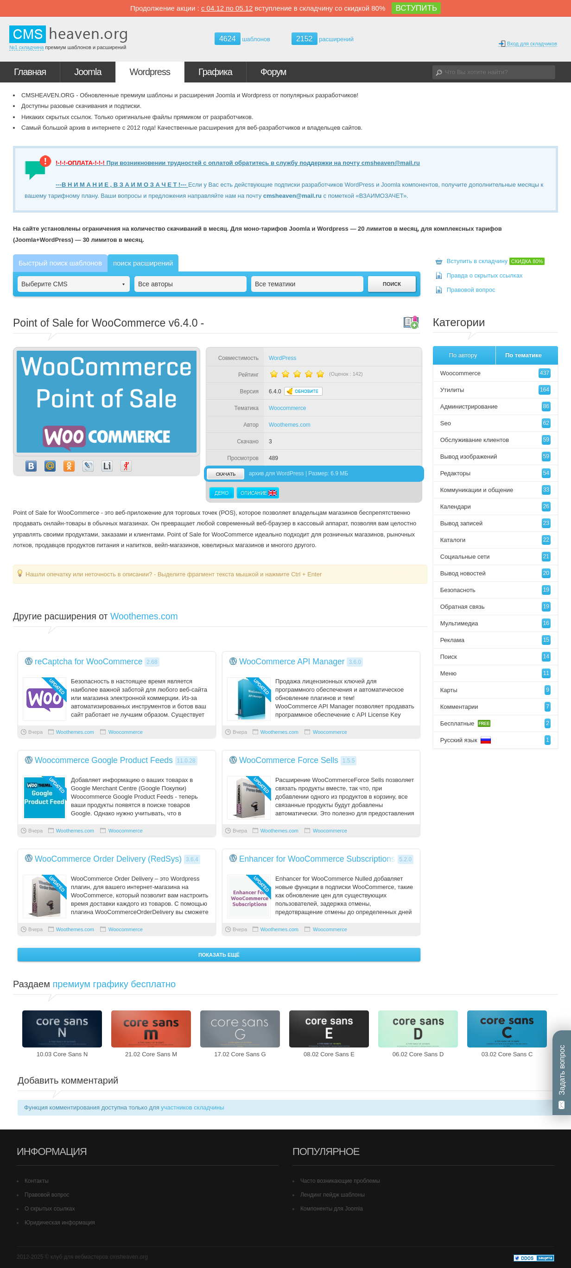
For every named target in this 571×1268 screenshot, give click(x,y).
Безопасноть (495, 590)
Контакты (37, 1181)
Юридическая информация (60, 1222)
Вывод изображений (495, 456)
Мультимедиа (495, 623)
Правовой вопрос (471, 289)
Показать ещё (219, 955)
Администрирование (495, 406)
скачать (225, 473)
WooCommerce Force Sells (288, 760)
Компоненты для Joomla (331, 1208)
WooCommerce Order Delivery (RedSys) (108, 859)
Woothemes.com (290, 425)
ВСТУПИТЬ (416, 8)
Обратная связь (495, 607)
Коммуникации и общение (495, 490)
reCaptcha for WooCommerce (89, 661)
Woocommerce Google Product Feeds (104, 760)
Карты (495, 690)
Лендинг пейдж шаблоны (332, 1195)
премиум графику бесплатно (114, 984)
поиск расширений (143, 263)
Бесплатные (495, 723)
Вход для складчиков (527, 44)
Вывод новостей (495, 573)
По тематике (523, 355)
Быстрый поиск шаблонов (60, 263)
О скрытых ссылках (50, 1208)
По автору (463, 355)
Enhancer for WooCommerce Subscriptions (317, 859)
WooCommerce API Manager (292, 661)
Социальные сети (495, 556)
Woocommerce (287, 408)
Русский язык (495, 740)
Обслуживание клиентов (495, 440)
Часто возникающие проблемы (340, 1181)
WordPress (282, 358)
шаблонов (242, 39)
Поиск (495, 657)
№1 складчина (26, 47)
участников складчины (192, 1107)
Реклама (495, 640)
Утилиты (495, 390)
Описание (257, 493)
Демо (222, 493)
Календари (495, 506)
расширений (323, 38)
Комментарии (495, 707)
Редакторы (495, 473)
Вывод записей (495, 523)
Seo (495, 423)
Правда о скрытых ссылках (485, 275)
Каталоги (495, 540)
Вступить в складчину (496, 261)
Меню (495, 673)
